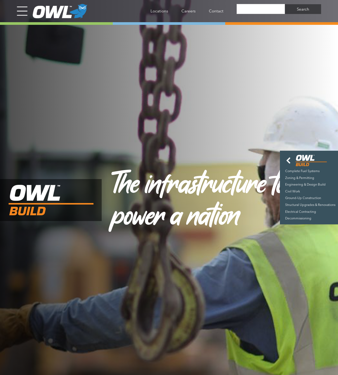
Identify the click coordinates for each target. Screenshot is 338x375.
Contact (216, 10)
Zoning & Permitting (299, 178)
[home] (57, 11)
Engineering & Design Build (305, 184)
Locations (159, 10)
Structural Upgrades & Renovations (310, 205)
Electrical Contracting (300, 211)
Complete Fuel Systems (302, 171)
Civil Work (292, 191)
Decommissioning (298, 218)
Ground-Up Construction (303, 198)
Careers (188, 10)
